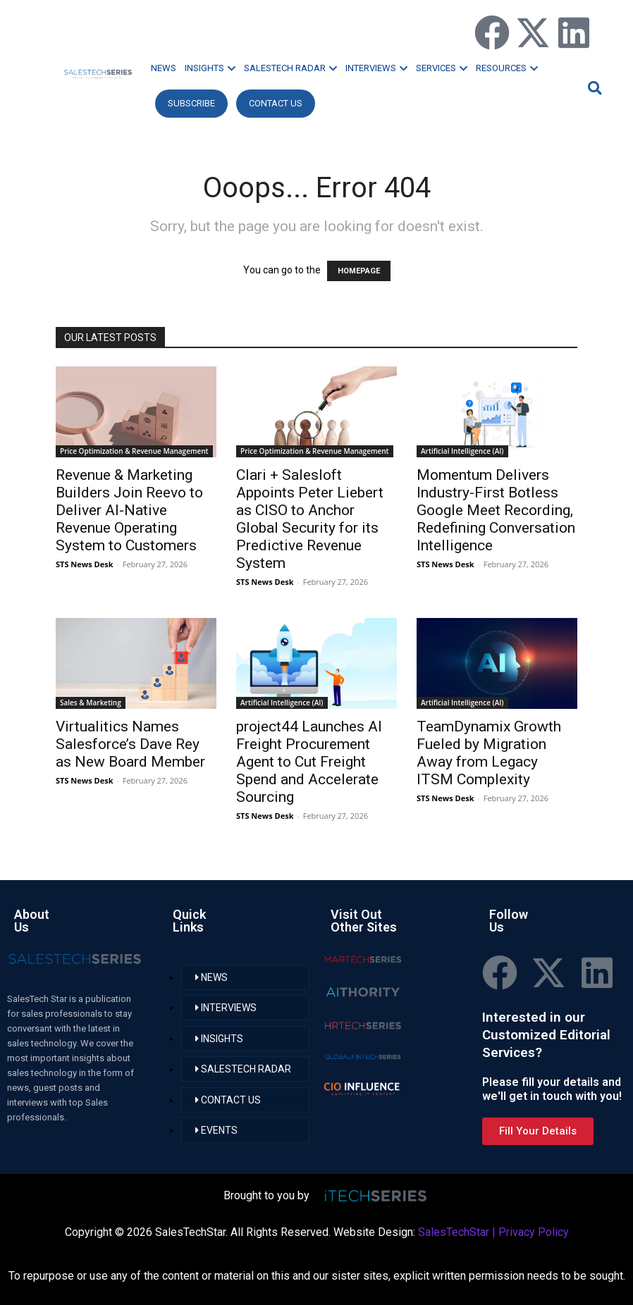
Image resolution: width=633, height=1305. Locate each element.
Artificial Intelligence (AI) (462, 451)
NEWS (163, 68)
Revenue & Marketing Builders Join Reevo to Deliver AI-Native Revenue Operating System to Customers (129, 510)
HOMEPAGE (359, 271)
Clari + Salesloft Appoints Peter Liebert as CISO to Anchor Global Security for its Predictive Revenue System (309, 518)
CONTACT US (275, 103)
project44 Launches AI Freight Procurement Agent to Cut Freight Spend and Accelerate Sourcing (309, 761)
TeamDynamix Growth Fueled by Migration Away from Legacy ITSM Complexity (489, 753)
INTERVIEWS (376, 68)
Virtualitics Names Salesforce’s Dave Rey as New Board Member (130, 744)
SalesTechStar (453, 1232)
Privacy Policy (533, 1232)
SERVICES (441, 68)
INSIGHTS (210, 68)
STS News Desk (84, 564)
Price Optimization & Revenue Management (134, 451)
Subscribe (191, 103)
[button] (593, 87)
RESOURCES (507, 68)
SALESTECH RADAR (290, 68)
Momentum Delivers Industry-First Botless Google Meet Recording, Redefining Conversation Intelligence (496, 510)
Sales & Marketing (90, 702)
